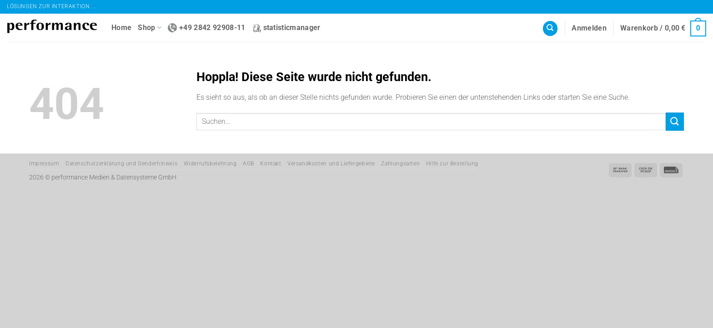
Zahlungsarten (400, 163)
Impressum (44, 163)
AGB (248, 163)
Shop (149, 27)
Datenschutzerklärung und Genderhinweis (121, 163)
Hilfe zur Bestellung (452, 163)
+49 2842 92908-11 (206, 27)
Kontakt (270, 163)
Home (121, 27)
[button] (589, 28)
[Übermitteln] (675, 121)
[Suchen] (550, 28)
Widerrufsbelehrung (210, 163)
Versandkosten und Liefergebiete (331, 163)
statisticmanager (286, 27)
